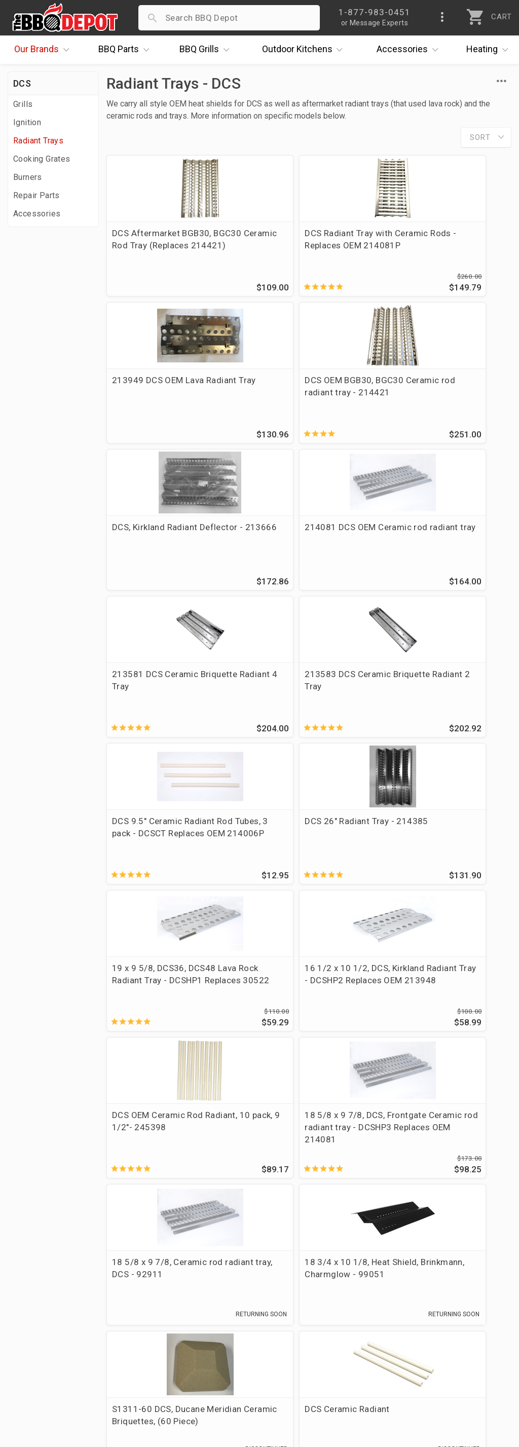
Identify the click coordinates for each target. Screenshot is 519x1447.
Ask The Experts (465, 1186)
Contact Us (35, 1360)
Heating (489, 49)
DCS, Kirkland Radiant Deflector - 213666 (292, 388)
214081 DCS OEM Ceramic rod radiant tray (440, 388)
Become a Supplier (50, 1331)
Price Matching (43, 1272)
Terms (190, 1360)
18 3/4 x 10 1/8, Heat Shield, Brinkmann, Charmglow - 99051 (169, 997)
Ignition (27, 122)
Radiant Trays (38, 140)
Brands (44, 49)
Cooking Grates (41, 159)
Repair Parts (36, 195)
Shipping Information (220, 1301)
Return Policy (204, 1287)
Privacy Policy (205, 1346)
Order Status (203, 1257)
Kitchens (305, 49)
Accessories (410, 49)
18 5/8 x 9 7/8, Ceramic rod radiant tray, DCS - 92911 (442, 839)
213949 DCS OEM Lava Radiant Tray (433, 239)
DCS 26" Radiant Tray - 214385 (157, 686)
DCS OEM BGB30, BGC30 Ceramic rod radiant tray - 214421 (163, 394)
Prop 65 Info (202, 1331)
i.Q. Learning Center (52, 1287)
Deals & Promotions (53, 1301)
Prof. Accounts (43, 1346)
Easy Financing (42, 1316)
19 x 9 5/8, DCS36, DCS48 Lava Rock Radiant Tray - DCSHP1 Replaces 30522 (301, 692)
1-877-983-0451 (379, 1289)
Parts (126, 49)
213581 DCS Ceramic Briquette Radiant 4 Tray (160, 537)
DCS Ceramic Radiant (429, 985)
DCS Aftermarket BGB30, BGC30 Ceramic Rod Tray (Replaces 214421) (162, 245)
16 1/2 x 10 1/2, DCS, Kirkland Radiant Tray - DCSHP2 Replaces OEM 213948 (433, 698)
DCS (22, 83)
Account (194, 1272)
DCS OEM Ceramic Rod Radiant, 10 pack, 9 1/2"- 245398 (160, 845)
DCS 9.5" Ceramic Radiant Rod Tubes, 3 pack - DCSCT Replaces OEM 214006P (441, 543)
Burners (27, 177)
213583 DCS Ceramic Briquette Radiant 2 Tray (297, 537)
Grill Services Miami (217, 1316)
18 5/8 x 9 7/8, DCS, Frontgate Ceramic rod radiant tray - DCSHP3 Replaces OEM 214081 (294, 851)
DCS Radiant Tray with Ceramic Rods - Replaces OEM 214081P (299, 245)
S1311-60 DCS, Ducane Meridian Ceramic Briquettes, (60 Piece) (307, 997)
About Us (31, 1257)
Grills (206, 49)
